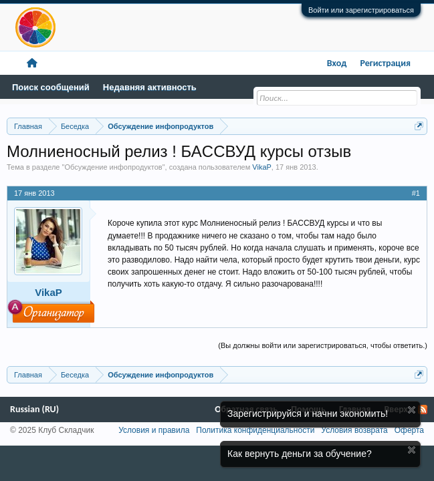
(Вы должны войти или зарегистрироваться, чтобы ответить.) (322, 345)
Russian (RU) (34, 409)
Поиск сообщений (51, 87)
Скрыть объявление (412, 410)
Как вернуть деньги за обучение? (299, 453)
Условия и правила (153, 430)
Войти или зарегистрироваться (361, 10)
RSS (422, 409)
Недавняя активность (150, 87)
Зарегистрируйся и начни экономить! (307, 413)
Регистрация (385, 63)
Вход (337, 63)
